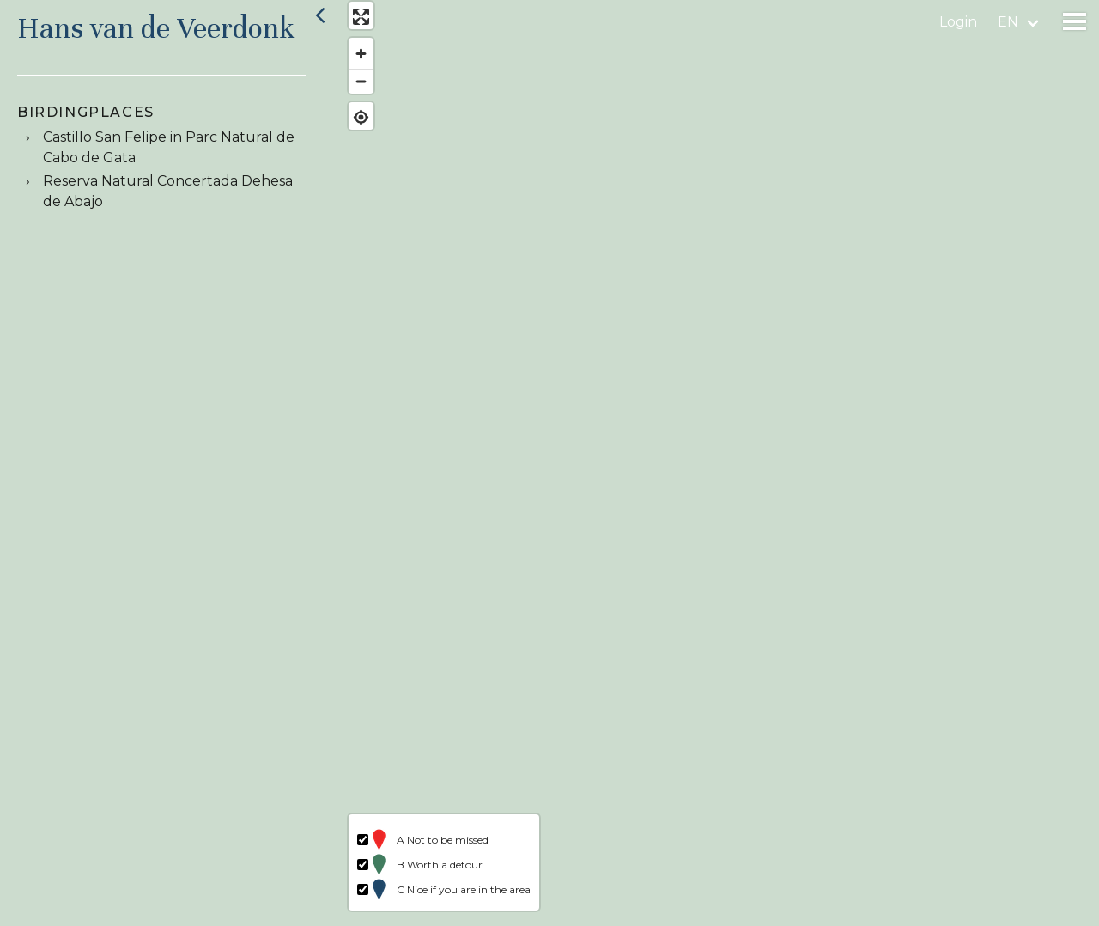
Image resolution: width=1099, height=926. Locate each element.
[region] (716, 463)
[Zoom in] (354, 60)
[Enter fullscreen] (354, 23)
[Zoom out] (354, 88)
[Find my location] (354, 124)
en (1008, 22)
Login (958, 22)
